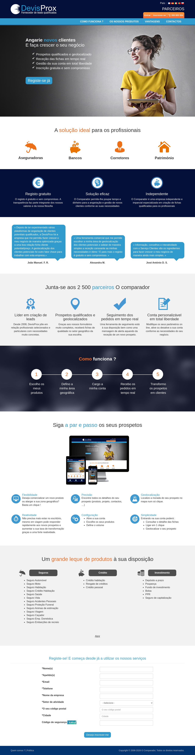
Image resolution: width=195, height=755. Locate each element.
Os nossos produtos (124, 21)
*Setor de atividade (53, 702)
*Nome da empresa (53, 695)
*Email (45, 682)
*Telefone (47, 688)
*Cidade (46, 715)
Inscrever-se (159, 15)
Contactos (173, 21)
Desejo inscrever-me (97, 735)
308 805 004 (175, 15)
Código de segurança (59, 722)
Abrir (97, 636)
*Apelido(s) (48, 675)
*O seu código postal (54, 708)
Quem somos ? (18, 750)
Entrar (147, 15)
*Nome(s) (47, 668)
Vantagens (152, 21)
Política (30, 750)
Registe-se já (39, 80)
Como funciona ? (91, 21)
